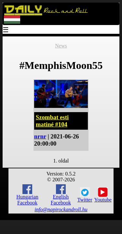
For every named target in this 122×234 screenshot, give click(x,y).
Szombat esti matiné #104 (52, 121)
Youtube (103, 195)
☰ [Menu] (6, 30)
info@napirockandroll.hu (60, 209)
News (61, 45)
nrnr (40, 136)
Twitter (84, 195)
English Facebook (61, 194)
